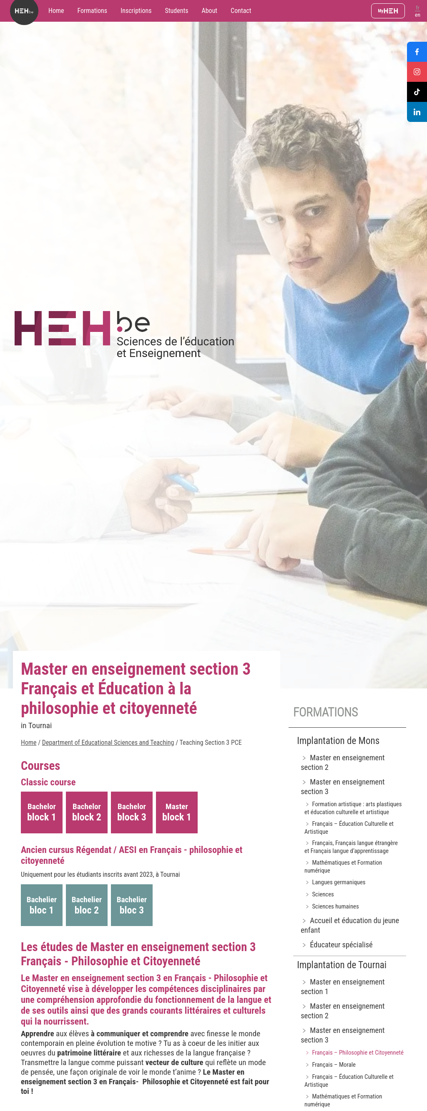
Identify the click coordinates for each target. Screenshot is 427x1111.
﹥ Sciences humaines (331, 906)
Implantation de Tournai (342, 965)
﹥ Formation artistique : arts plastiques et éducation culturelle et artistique (353, 808)
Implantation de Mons (338, 741)
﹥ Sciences (319, 894)
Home (56, 11)
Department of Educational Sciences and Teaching (108, 743)
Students (176, 11)
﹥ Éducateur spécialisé (337, 944)
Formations (93, 11)
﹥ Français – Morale (330, 1064)
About (209, 11)
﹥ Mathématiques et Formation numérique (343, 866)
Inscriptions (136, 11)
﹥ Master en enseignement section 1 (342, 986)
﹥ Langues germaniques (334, 882)
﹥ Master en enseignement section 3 (342, 786)
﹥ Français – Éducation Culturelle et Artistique (349, 827)
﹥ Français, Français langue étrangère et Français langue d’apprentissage (351, 847)
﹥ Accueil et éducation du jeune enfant (350, 925)
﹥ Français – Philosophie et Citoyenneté (354, 1052)
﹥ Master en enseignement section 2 (342, 762)
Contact (241, 11)
